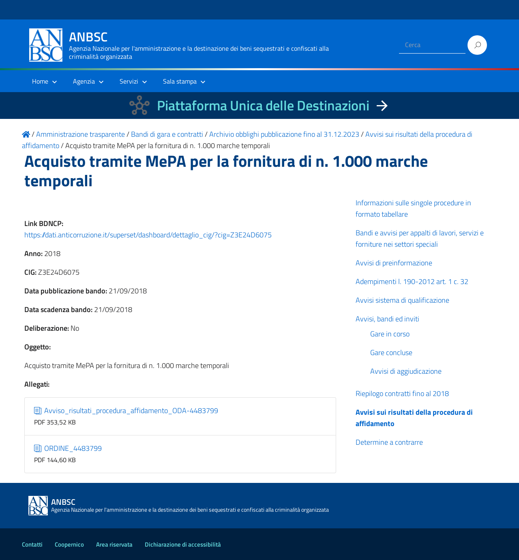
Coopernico (69, 544)
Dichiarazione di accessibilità (183, 544)
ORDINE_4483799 (68, 448)
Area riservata (114, 544)
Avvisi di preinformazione (394, 262)
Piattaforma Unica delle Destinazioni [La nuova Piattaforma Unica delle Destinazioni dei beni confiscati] (263, 105)
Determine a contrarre (389, 442)
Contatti (32, 544)
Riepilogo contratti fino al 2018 (402, 393)
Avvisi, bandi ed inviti (387, 318)
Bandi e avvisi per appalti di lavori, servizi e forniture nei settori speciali (420, 238)
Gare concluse (391, 352)
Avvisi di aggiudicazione (406, 371)
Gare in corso (390, 333)
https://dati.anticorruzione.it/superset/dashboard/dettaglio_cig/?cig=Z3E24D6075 (148, 234)
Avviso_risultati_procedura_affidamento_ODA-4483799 (126, 410)
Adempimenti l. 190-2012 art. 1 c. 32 (412, 281)
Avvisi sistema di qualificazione (402, 300)
